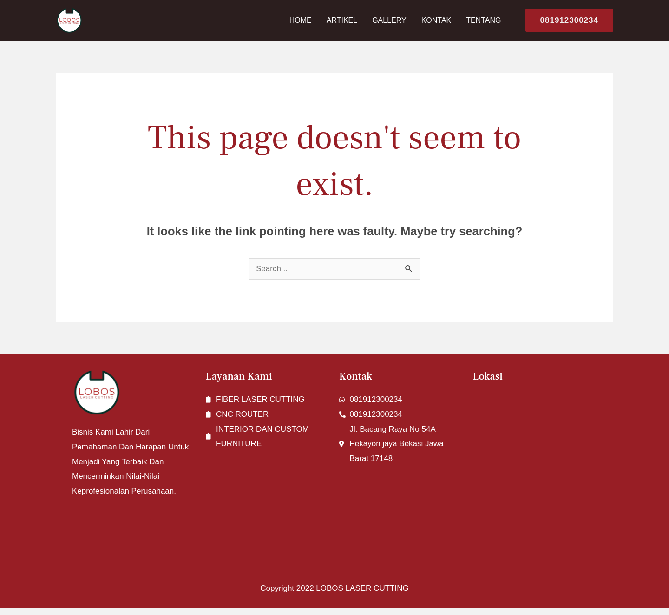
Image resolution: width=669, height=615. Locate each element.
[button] (565, 20)
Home (300, 20)
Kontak (436, 20)
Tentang (483, 20)
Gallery (389, 20)
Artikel (342, 20)
